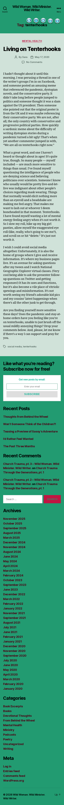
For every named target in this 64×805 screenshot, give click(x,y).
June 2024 (10, 556)
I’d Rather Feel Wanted (18, 438)
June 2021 (10, 632)
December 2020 (14, 646)
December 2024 (14, 542)
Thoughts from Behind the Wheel (25, 416)
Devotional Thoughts (17, 715)
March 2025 (11, 537)
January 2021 (12, 641)
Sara (24, 57)
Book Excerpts (13, 706)
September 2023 (14, 584)
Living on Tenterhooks (32, 48)
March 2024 (11, 570)
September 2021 (14, 618)
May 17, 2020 (42, 57)
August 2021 (11, 622)
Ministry (8, 730)
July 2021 (9, 627)
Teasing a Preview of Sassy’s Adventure (30, 431)
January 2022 (12, 608)
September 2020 (14, 655)
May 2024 (10, 561)
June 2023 (10, 589)
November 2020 (14, 651)
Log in (7, 766)
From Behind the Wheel (19, 720)
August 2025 (12, 533)
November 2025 (14, 518)
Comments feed (14, 775)
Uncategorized (13, 744)
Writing (8, 748)
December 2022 (14, 594)
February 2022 (13, 603)
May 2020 (10, 669)
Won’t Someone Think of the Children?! (29, 424)
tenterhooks (29, 346)
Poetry (7, 739)
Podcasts (9, 734)
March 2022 (11, 599)
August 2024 (12, 551)
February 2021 (13, 636)
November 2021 (14, 613)
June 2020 (10, 665)
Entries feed (11, 771)
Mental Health (32, 41)
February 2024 (13, 575)
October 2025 (12, 523)
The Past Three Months (19, 446)
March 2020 (11, 679)
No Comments (34, 62)
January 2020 (13, 688)
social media (15, 346)
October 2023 (12, 580)
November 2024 (14, 547)
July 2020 (10, 660)
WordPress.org (13, 780)
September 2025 (14, 528)
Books (7, 711)
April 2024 (10, 566)
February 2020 (13, 684)
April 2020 (10, 674)
